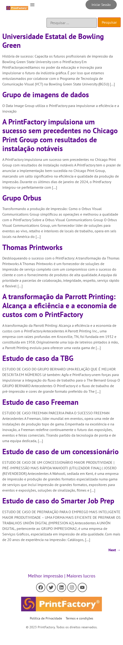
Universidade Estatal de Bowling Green (53, 40)
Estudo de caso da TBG (37, 358)
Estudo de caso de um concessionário (60, 451)
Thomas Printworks (32, 247)
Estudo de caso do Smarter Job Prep (58, 501)
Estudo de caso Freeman (40, 402)
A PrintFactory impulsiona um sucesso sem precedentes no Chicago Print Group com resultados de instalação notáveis (60, 135)
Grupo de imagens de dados (45, 94)
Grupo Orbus (21, 198)
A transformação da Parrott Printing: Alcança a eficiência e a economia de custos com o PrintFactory (59, 305)
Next (114, 550)
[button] (32, 4)
